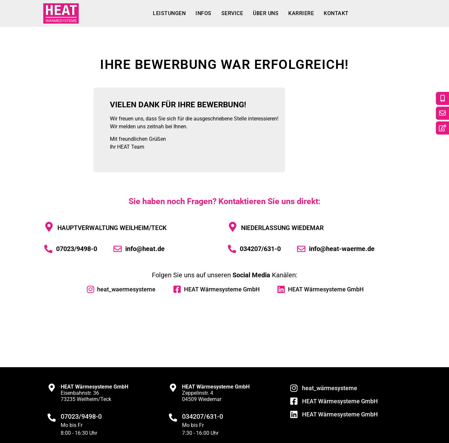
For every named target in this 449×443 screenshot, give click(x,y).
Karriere (301, 13)
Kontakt (336, 13)
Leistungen (169, 13)
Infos (203, 13)
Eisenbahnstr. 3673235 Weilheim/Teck (94, 393)
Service (232, 13)
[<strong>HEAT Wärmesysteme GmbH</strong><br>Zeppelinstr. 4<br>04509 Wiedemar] (173, 388)
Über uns (265, 13)
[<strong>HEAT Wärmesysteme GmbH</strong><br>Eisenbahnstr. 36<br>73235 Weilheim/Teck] (52, 388)
